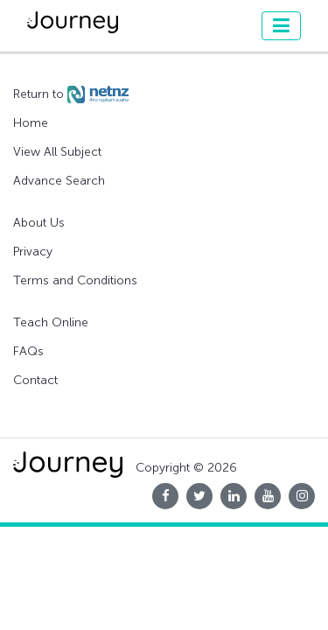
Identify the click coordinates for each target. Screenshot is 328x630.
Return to (71, 94)
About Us (39, 222)
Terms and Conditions (75, 280)
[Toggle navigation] (281, 25)
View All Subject (57, 151)
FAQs (28, 351)
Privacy (32, 251)
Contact (35, 380)
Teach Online (50, 322)
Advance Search (59, 180)
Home (30, 123)
